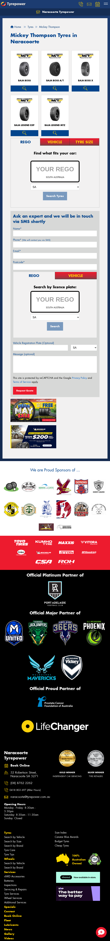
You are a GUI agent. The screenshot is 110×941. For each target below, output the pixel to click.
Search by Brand (13, 818)
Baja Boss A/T (55, 80)
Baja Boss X (85, 80)
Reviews (10, 915)
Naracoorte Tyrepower (55, 12)
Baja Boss (24, 80)
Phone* (31, 240)
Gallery (9, 906)
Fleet (7, 893)
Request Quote (24, 390)
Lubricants (11, 897)
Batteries (9, 853)
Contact (9, 884)
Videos (9, 911)
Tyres (7, 805)
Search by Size (12, 814)
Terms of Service (22, 382)
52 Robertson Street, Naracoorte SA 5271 (24, 747)
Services (9, 844)
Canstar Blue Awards (66, 809)
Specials (9, 879)
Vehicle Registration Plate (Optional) (33, 343)
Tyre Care (9, 822)
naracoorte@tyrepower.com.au (26, 769)
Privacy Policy (79, 378)
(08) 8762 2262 (21, 755)
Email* (17, 251)
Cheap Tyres (62, 818)
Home (15, 27)
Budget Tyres (62, 813)
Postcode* (19, 262)
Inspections (10, 857)
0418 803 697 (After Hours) (25, 762)
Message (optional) (24, 354)
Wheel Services (13, 870)
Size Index (61, 805)
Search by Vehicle (14, 809)
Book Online (13, 888)
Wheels (9, 831)
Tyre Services (11, 866)
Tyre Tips (9, 827)
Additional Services (15, 875)
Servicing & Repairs (15, 862)
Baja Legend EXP (24, 125)
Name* (17, 228)
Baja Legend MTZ (55, 125)
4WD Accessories (14, 849)
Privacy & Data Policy (24, 932)
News (8, 902)
